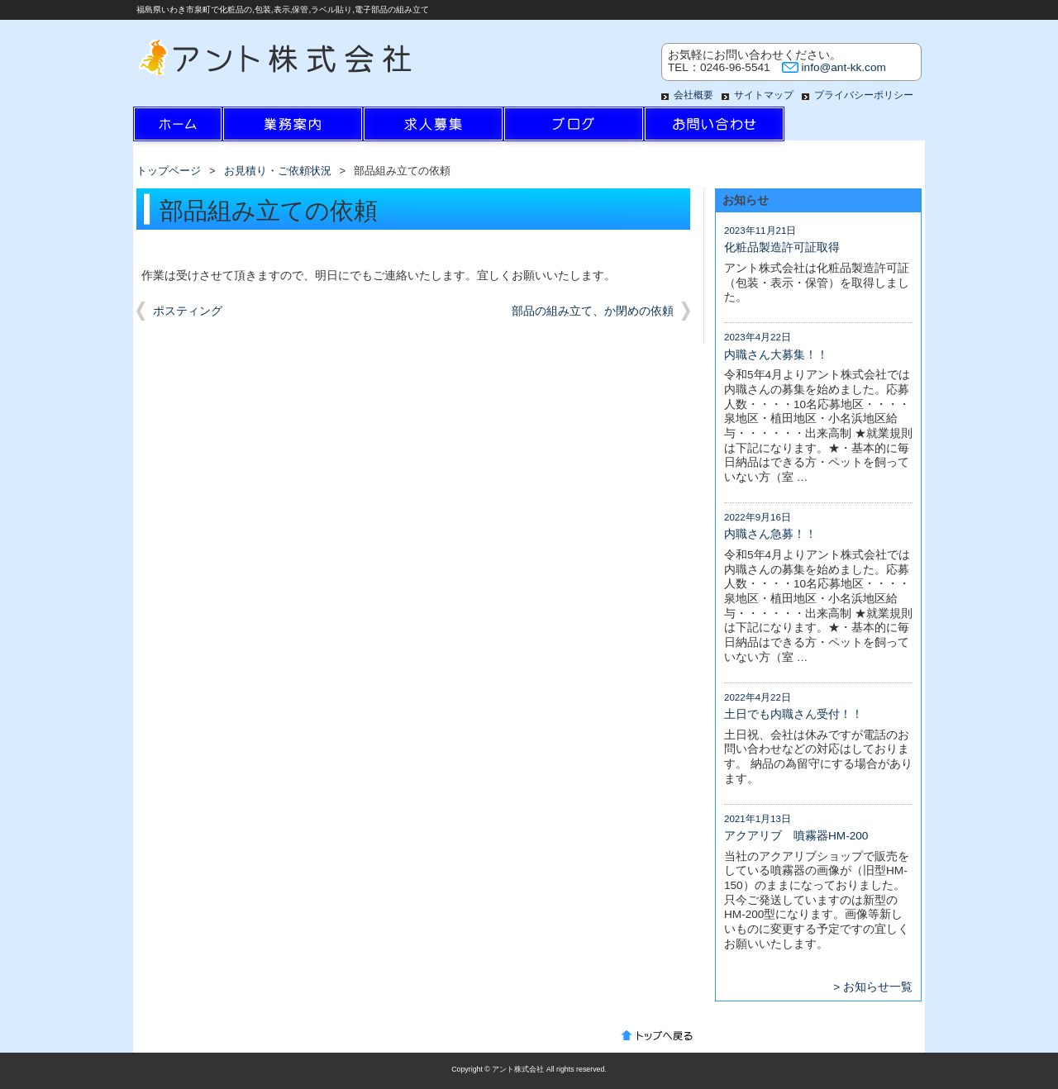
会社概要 (693, 95)
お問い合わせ (714, 128)
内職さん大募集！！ (776, 355)
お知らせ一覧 (878, 987)
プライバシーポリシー (863, 95)
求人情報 (433, 128)
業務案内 (292, 128)
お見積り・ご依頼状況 (277, 170)
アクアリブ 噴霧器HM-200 (796, 836)
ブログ (573, 128)
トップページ (168, 170)
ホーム (203, 128)
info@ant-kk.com (844, 67)
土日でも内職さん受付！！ (793, 714)
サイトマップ (764, 95)
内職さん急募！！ (770, 534)
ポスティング (187, 311)
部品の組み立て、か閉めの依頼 (593, 311)
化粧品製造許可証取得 (782, 247)
